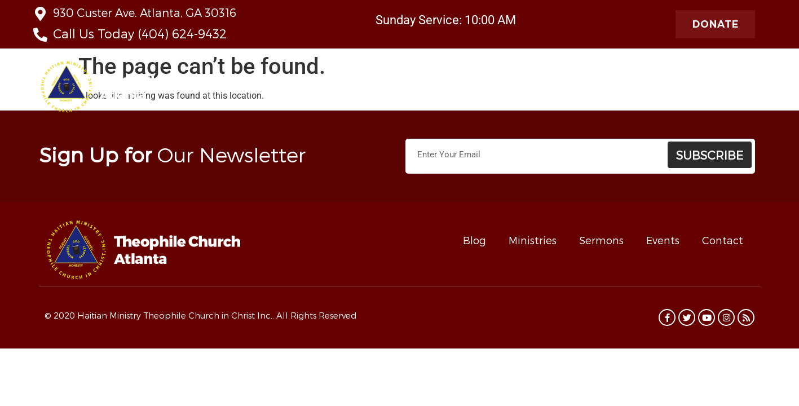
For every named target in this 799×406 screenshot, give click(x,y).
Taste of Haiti (566, 89)
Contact (722, 240)
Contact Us (499, 89)
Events (662, 240)
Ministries (436, 89)
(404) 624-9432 (182, 33)
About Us (307, 89)
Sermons (601, 240)
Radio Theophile (650, 89)
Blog (474, 240)
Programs (732, 89)
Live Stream (372, 89)
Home (255, 89)
